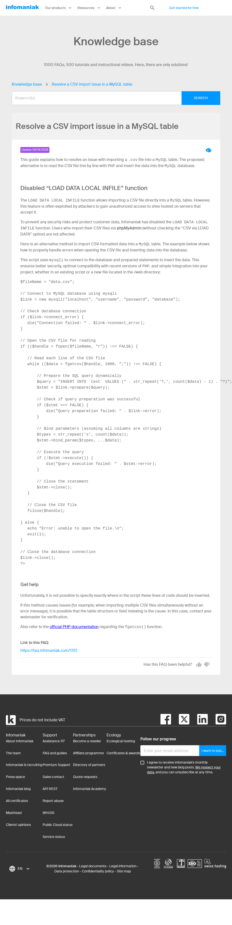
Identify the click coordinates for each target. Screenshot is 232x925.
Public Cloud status (58, 825)
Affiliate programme (88, 753)
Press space (15, 777)
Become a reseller (87, 741)
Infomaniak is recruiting (24, 765)
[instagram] (217, 720)
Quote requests (85, 777)
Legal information (122, 866)
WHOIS (48, 813)
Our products (59, 7)
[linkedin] (198, 720)
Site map (124, 871)
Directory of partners (89, 765)
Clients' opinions (18, 825)
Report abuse (53, 801)
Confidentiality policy (98, 871)
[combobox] (112, 98)
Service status (54, 837)
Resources (89, 7)
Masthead (14, 813)
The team (13, 753)
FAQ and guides (55, 753)
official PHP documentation (74, 627)
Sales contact (53, 777)
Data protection (66, 871)
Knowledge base (27, 84)
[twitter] (180, 720)
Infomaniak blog (18, 789)
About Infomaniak (19, 741)
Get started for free (184, 8)
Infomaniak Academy (89, 789)
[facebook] (165, 720)
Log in (218, 8)
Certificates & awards (123, 753)
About (114, 7)
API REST (50, 789)
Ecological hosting (121, 741)
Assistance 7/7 (54, 741)
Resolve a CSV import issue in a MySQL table (92, 84)
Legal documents (92, 866)
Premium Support (56, 765)
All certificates (17, 801)
